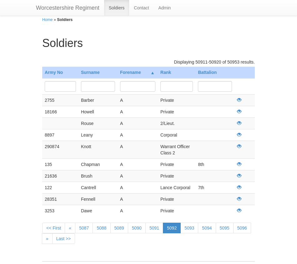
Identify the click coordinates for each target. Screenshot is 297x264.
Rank (165, 72)
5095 (224, 227)
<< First (53, 227)
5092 (172, 227)
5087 (84, 227)
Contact (141, 7)
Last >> (63, 238)
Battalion (207, 72)
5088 (101, 227)
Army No (54, 72)
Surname (90, 72)
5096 (242, 227)
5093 (189, 227)
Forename (137, 72)
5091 (154, 227)
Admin (165, 7)
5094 (207, 227)
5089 (119, 227)
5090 (137, 227)
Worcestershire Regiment (67, 8)
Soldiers (117, 7)
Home (47, 20)
